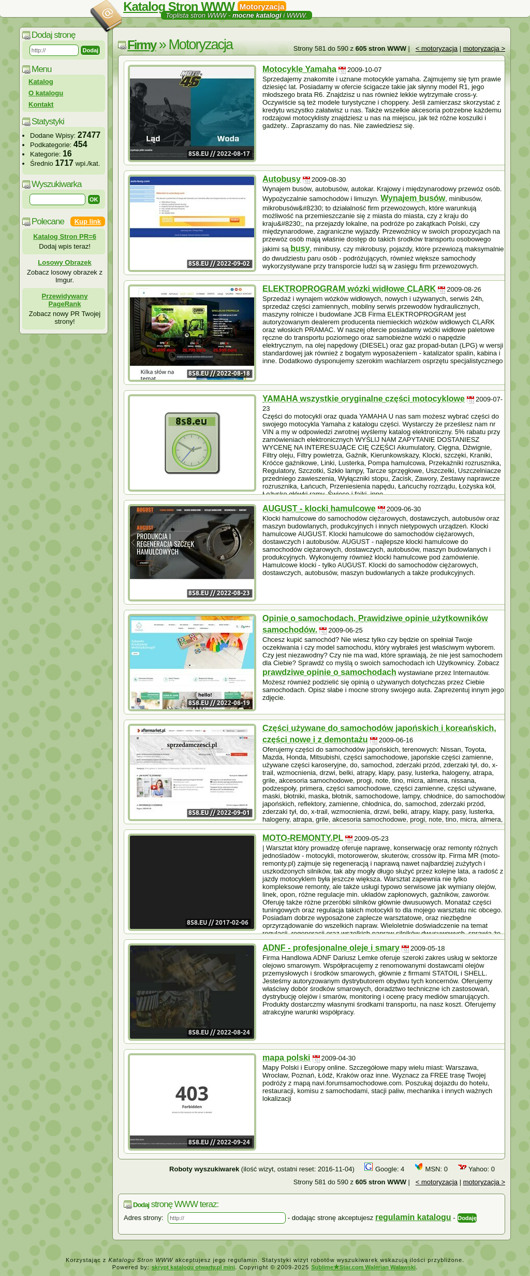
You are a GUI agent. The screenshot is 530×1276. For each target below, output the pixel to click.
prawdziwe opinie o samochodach (329, 672)
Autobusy (281, 179)
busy (300, 248)
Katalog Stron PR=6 (64, 236)
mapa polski (286, 1057)
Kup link (88, 221)
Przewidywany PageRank (65, 300)
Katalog (40, 81)
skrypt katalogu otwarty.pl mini (193, 1267)
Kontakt (40, 104)
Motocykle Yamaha (299, 69)
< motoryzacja (437, 48)
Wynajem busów (412, 198)
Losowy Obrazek (64, 262)
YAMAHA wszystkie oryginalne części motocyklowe (363, 398)
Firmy (141, 45)
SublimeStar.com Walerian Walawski (363, 1267)
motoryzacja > (484, 48)
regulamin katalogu (413, 1217)
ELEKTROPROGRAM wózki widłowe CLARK (349, 288)
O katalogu (45, 93)
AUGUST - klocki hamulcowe (319, 508)
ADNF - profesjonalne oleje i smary (331, 947)
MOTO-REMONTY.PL (302, 838)
